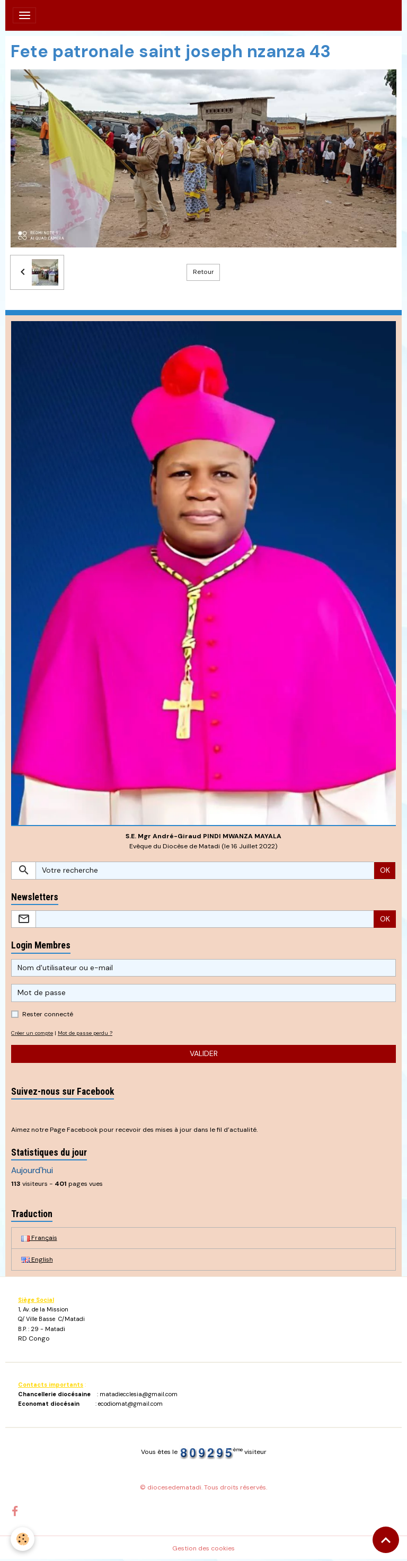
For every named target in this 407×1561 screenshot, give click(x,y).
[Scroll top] (386, 1540)
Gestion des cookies (203, 1548)
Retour (203, 272)
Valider (204, 1053)
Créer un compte (32, 1033)
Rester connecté (47, 1014)
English (37, 1259)
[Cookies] (22, 1539)
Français (39, 1238)
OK (385, 870)
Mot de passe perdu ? (85, 1033)
